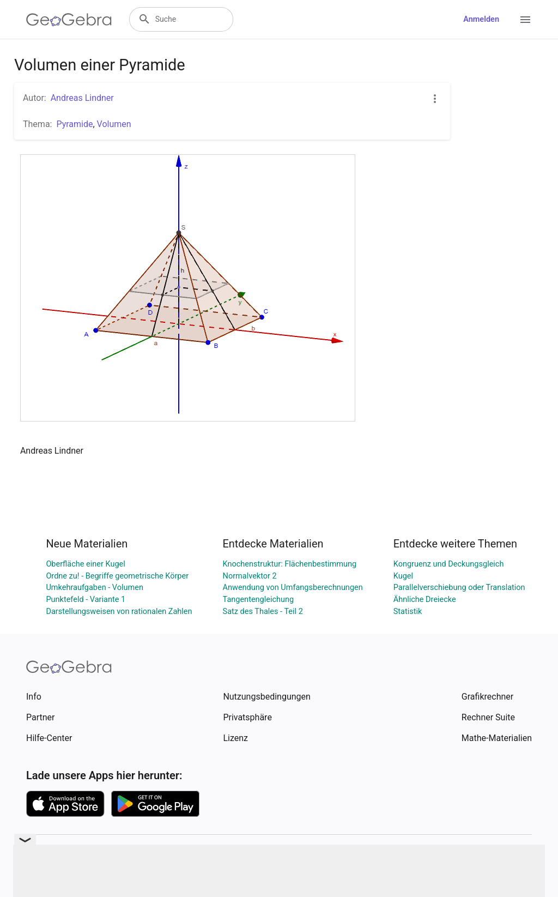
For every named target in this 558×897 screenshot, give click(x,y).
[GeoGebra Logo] (69, 19)
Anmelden (481, 19)
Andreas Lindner (82, 98)
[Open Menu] (525, 19)
